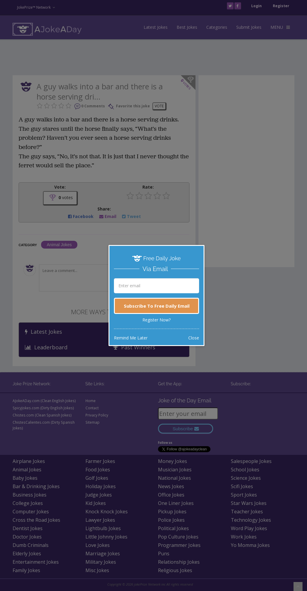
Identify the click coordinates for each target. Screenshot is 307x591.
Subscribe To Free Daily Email (156, 306)
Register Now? (156, 320)
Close (193, 338)
